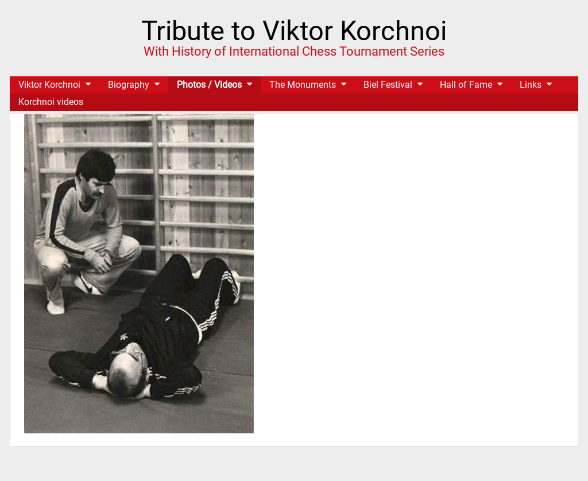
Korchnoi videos (50, 101)
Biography (128, 84)
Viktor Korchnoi (49, 84)
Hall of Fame (466, 84)
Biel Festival (387, 84)
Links (530, 84)
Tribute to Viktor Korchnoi (294, 30)
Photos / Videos (209, 84)
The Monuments (302, 84)
